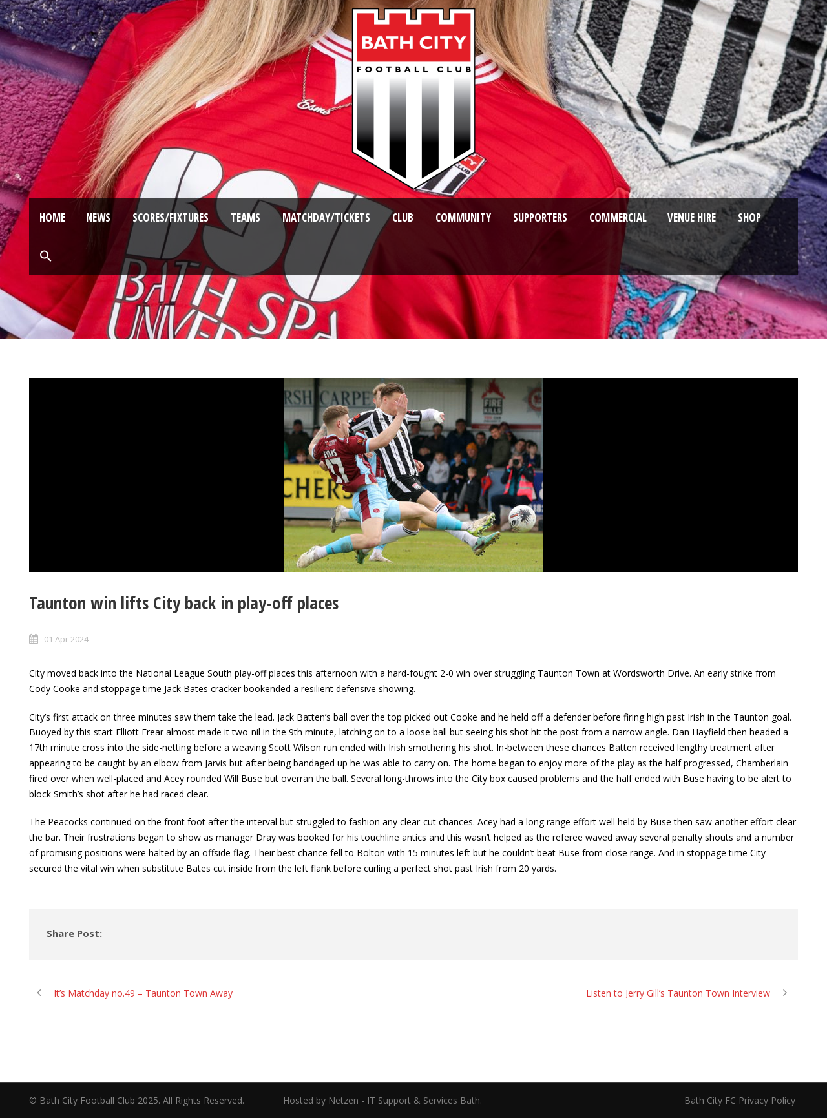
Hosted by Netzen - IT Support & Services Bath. (382, 1100)
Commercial (618, 217)
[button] (46, 256)
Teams (245, 217)
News (98, 217)
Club (403, 217)
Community (463, 217)
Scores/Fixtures (170, 217)
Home (52, 217)
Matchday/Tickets (326, 217)
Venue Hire (691, 217)
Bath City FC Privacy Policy (741, 1100)
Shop (749, 217)
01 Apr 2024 (66, 639)
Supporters (540, 217)
